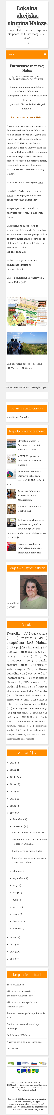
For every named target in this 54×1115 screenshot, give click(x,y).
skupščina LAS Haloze (27, 642)
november (18, 826)
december (18, 819)
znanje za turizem (32, 730)
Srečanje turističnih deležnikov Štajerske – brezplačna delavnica (30, 548)
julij (15, 885)
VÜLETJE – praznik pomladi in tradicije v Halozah (29, 460)
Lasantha (11, 1107)
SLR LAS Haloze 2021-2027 (24, 652)
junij (15, 892)
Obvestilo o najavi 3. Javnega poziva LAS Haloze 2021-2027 (29, 445)
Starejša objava (40, 387)
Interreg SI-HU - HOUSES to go (30, 708)
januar (16, 928)
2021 (12, 798)
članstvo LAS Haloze (27, 695)
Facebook (35, 363)
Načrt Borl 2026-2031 (35, 734)
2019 (12, 813)
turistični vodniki (17, 725)
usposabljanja (20, 712)
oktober (17, 871)
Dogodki (14, 633)
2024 (13, 777)
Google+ (28, 368)
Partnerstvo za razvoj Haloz (27, 68)
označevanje (25, 739)
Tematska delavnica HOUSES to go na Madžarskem (29, 495)
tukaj (40, 182)
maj (15, 899)
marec (16, 914)
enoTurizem (12, 739)
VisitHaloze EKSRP (32, 721)
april (16, 907)
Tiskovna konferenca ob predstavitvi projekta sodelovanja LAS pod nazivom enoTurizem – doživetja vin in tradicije (27, 528)
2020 (12, 805)
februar (17, 921)
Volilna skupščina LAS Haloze (28, 832)
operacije (34, 673)
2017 (12, 944)
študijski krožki (15, 734)
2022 (12, 791)
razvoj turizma (19, 656)
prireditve (12, 699)
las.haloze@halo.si (27, 1090)
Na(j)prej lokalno (18, 686)
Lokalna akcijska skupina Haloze (27, 15)
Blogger (36, 1101)
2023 (12, 784)
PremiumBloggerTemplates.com (32, 1107)
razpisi (28, 638)
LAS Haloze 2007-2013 (18, 1035)
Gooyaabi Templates (33, 1109)
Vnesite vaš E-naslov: (18, 417)
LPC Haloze (13, 1048)
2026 (12, 762)
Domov (27, 387)
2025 (12, 769)
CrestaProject (23, 1104)
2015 (12, 958)
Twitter (13, 368)
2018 (12, 937)
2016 (12, 951)
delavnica (39, 633)
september (18, 878)
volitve (43, 691)
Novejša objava (14, 387)
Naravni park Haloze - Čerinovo (24, 1041)
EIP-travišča (31, 682)
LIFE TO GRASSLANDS (35, 699)
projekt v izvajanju (28, 647)
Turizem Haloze (15, 984)
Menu (27, 54)
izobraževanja (16, 678)
